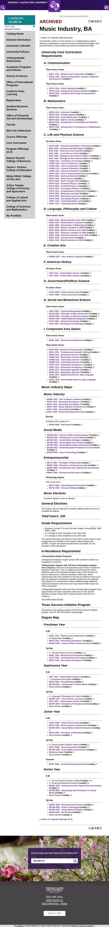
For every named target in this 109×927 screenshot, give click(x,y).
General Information (18, 39)
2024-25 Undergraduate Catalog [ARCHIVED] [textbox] (74, 16)
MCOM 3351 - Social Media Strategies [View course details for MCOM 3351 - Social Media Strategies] (64, 440)
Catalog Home (15, 33)
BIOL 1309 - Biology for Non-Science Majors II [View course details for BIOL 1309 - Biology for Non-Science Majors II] (70, 158)
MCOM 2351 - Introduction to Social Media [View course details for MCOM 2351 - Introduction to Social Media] (66, 437)
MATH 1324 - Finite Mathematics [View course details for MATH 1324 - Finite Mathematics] (63, 117)
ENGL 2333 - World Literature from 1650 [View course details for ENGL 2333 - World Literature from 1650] (67, 220)
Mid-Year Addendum (18, 130)
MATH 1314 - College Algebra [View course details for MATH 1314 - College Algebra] (62, 115)
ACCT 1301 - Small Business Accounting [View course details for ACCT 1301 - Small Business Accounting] (67, 658)
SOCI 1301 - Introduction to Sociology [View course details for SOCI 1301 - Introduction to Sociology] (66, 324)
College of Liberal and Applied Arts (17, 199)
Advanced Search (12, 29)
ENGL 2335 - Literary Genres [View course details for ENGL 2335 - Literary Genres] (62, 238)
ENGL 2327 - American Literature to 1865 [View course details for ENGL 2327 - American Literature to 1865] (67, 233)
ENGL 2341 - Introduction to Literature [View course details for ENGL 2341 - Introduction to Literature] (66, 223)
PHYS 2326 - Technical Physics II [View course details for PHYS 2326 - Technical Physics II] (64, 186)
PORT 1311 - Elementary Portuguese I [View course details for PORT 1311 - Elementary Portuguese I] (66, 365)
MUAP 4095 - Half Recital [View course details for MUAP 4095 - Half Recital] (60, 425)
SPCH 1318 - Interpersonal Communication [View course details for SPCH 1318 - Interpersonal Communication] (68, 91)
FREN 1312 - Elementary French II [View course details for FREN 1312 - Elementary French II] (64, 357)
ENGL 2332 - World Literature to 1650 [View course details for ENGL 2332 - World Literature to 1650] (66, 240)
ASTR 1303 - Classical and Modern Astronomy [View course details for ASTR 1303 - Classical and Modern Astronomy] (70, 146)
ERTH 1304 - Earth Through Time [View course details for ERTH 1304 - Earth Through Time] (64, 181)
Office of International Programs (19, 84)
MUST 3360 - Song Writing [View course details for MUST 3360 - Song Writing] (59, 409)
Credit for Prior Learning (15, 93)
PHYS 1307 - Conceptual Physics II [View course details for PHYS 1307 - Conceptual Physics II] (65, 188)
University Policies (17, 51)
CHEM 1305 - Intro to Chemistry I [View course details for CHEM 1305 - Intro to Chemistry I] (64, 163)
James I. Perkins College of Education (19, 169)
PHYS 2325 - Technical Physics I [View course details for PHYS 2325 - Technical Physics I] (63, 183)
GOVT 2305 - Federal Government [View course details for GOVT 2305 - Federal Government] (64, 292)
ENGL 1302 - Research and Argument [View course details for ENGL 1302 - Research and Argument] (66, 340)
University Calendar (18, 45)
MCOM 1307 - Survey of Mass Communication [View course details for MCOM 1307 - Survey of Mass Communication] (68, 435)
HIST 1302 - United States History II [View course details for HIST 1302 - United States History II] (65, 276)
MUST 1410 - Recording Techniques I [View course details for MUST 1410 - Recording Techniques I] (63, 402)
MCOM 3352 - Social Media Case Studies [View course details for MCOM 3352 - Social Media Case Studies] (65, 443)
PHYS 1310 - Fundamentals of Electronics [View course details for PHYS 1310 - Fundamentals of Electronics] (68, 191)
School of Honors (17, 76)
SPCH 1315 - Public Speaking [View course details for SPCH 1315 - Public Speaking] (62, 88)
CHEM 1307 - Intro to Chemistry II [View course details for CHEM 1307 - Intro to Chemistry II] (64, 166)
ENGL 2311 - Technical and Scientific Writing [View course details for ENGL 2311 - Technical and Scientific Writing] (69, 352)
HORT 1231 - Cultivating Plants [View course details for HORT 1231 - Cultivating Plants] (63, 204)
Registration (13, 100)
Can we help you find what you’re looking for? (54, 853)
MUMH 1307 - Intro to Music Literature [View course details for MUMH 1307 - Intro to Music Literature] (66, 257)
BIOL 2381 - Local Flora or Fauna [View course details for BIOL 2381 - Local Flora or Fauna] (64, 153)
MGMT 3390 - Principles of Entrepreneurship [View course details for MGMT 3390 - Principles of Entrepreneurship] (67, 465)
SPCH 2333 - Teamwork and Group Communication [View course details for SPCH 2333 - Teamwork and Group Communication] (72, 93)
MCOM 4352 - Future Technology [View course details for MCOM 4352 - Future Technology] (62, 452)
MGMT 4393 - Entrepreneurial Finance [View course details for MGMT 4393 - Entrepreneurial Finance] (64, 473)
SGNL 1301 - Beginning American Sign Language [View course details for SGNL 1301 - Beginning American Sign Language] (71, 375)
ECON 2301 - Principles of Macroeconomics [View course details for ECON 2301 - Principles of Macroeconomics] (69, 314)
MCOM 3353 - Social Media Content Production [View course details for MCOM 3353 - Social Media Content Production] (68, 445)
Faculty (10, 124)
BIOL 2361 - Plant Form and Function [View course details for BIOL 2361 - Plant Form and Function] (66, 151)
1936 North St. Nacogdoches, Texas (54, 902)
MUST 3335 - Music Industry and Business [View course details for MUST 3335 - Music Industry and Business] (66, 407)
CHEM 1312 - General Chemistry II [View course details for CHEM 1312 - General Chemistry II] (64, 171)
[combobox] (80, 16)
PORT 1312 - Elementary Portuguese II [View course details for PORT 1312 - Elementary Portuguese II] (66, 367)
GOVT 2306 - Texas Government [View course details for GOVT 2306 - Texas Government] (63, 295)
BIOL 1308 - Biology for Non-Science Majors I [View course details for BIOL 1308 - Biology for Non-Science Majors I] (69, 156)
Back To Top (54, 913)
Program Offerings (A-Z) (17, 150)
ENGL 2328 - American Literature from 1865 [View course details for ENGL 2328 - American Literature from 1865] (68, 235)
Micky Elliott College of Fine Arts (18, 178)
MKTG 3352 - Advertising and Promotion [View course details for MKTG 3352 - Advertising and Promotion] (67, 485)
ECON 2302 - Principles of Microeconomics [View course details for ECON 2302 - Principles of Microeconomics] (68, 316)
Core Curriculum (16, 142)
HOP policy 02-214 (54, 600)
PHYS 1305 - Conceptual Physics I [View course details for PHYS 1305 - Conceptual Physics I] (64, 199)
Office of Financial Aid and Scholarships (19, 117)
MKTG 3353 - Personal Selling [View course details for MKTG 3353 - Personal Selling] (62, 488)
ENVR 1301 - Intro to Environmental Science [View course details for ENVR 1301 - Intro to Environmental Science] (69, 173)
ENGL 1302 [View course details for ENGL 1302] (50, 531)
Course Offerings (16, 136)
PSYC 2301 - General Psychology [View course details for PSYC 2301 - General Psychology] (64, 321)
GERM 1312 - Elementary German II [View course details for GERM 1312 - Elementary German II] (65, 362)
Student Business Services (17, 108)
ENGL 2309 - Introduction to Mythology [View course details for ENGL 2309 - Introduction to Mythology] (67, 225)
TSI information (64, 612)
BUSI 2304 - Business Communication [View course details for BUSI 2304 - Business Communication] (66, 350)
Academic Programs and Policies (18, 69)
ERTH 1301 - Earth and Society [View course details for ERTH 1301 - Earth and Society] (63, 176)
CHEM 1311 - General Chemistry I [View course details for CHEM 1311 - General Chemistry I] (64, 168)
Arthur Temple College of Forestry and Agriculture (18, 188)
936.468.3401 (54, 896)
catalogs (20, 926)
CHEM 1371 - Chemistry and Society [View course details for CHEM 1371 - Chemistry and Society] (65, 161)
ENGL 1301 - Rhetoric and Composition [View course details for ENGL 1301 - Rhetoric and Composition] (67, 74)
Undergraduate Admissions (15, 59)
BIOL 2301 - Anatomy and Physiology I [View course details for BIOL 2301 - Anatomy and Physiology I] (66, 148)
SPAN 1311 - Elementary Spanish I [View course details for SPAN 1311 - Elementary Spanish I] (64, 370)
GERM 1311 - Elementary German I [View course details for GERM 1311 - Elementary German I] (64, 360)
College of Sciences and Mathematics (18, 208)
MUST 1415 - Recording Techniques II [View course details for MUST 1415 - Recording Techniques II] (64, 404)
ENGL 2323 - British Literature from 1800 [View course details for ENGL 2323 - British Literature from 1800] (67, 230)
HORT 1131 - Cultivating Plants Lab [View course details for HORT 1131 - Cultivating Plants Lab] (65, 201)
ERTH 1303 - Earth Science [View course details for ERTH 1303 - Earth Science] (61, 178)
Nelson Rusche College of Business (18, 159)
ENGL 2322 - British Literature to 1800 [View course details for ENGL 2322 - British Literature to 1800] (66, 228)
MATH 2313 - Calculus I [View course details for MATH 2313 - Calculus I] (59, 112)
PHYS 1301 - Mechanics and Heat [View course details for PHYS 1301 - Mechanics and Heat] (64, 193)
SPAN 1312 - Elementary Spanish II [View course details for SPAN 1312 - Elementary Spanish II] (65, 372)
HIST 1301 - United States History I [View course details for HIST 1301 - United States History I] (64, 273)
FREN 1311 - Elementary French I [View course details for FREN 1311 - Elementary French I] (64, 355)
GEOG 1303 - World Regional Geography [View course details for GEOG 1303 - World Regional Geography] (67, 319)
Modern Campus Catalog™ (83, 926)
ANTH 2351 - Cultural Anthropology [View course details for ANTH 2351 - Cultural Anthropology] (65, 311)
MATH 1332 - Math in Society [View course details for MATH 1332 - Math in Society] (62, 120)
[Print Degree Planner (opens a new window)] (89, 21)
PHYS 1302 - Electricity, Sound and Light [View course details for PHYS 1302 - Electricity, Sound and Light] (67, 196)
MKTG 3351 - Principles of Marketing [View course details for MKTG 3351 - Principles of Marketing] (63, 463)
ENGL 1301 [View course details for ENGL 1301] (96, 528)
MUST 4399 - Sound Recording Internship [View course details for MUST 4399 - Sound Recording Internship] (66, 412)
